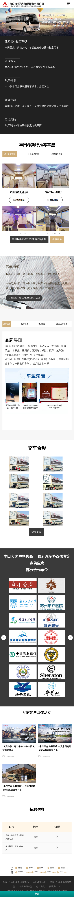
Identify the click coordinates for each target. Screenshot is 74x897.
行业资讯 (40, 886)
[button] (70, 637)
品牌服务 (24, 324)
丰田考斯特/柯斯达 (20, 882)
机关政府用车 (9, 154)
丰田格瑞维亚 (39, 882)
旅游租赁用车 (56, 154)
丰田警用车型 (26, 886)
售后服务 (42, 324)
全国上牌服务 (61, 324)
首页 (5, 882)
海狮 (52, 882)
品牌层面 (7, 324)
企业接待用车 (33, 154)
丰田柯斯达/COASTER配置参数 (29, 239)
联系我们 (53, 886)
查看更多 (36, 532)
